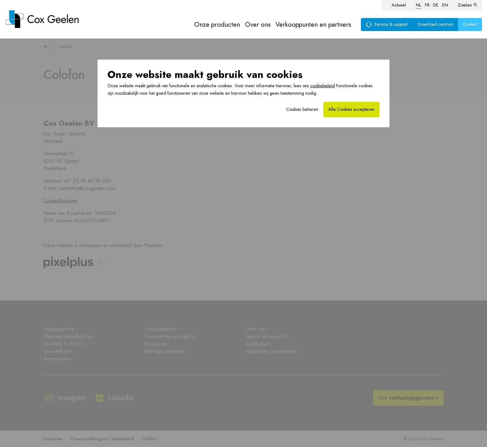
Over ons (258, 24)
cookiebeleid (322, 86)
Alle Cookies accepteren (351, 109)
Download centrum (435, 24)
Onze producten (217, 24)
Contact (470, 24)
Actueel (399, 5)
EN (445, 5)
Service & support (387, 24)
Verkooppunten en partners (313, 24)
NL (418, 5)
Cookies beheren (302, 109)
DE (436, 5)
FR (427, 5)
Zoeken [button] (467, 5)
